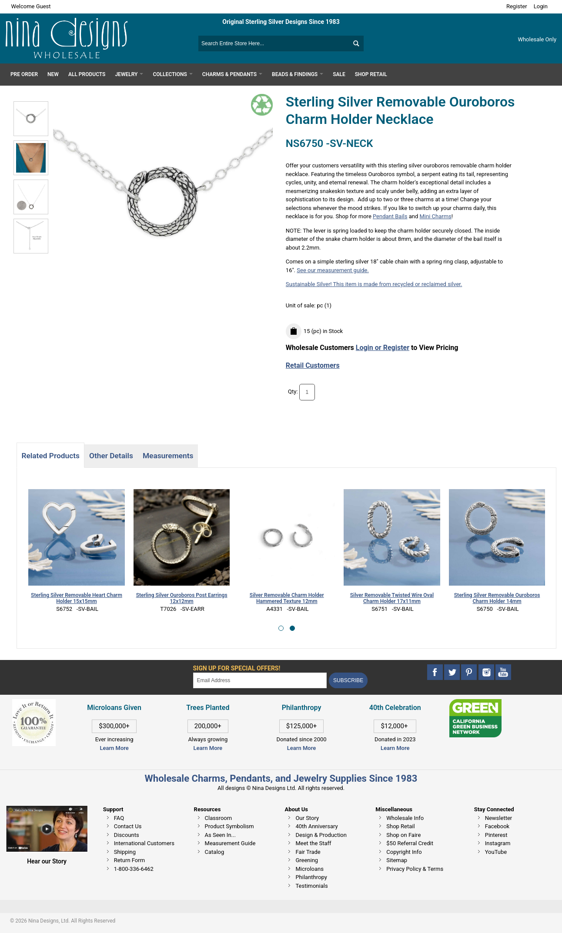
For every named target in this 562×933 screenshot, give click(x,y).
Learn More (114, 748)
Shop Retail (400, 826)
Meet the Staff (313, 843)
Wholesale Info (405, 818)
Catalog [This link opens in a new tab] (214, 852)
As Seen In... (220, 835)
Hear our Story (47, 861)
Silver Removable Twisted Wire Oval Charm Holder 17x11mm (392, 598)
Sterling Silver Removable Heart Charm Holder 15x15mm (76, 598)
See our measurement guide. (333, 270)
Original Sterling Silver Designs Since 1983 (280, 21)
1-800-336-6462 (134, 869)
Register (516, 6)
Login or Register (382, 347)
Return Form (129, 860)
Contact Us (128, 826)
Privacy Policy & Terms (414, 869)
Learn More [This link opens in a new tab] (208, 748)
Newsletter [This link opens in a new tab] (498, 818)
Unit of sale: (301, 305)
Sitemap (396, 860)
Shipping (125, 852)
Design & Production (321, 835)
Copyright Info (404, 852)
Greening (306, 860)
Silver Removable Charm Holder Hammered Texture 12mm (287, 598)
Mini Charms (436, 216)
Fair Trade (307, 852)
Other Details (111, 455)
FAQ (119, 818)
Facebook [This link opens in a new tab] (497, 826)
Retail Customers (313, 365)
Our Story (307, 818)
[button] (281, 628)
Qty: (293, 391)
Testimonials (311, 886)
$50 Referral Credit (409, 843)
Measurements (168, 455)
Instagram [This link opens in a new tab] (498, 843)
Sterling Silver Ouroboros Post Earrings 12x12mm (181, 598)
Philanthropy (311, 877)
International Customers (144, 843)
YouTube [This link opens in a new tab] (496, 852)
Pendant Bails (390, 216)
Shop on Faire (403, 835)
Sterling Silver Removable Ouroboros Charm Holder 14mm (497, 598)
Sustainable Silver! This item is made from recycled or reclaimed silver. (374, 284)
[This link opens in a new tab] (475, 703)
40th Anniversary (316, 826)
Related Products (50, 455)
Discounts (126, 835)
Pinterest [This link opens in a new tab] (496, 835)
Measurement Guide (230, 843)
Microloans (309, 869)
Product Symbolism (229, 826)
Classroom (218, 818)
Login (541, 6)
